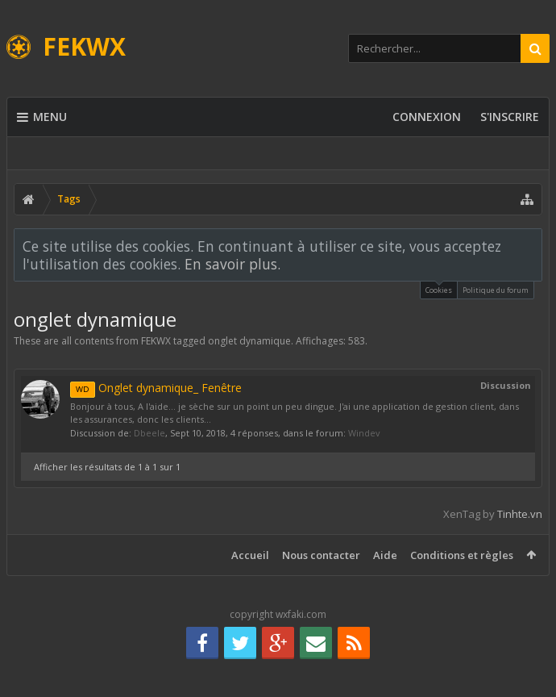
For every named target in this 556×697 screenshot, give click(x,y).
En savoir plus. (232, 263)
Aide (385, 555)
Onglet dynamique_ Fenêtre (156, 387)
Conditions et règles (461, 555)
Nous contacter (321, 555)
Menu (42, 117)
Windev (364, 433)
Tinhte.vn (519, 514)
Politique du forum (496, 290)
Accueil (250, 555)
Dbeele (149, 433)
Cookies (438, 288)
